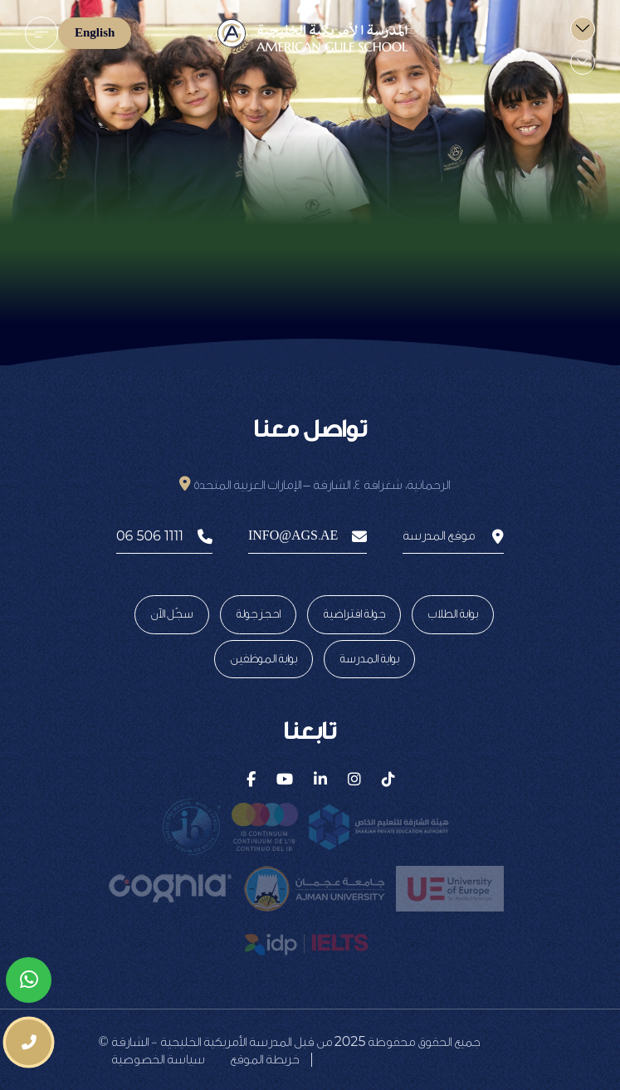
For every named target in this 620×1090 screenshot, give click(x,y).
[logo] (310, 36)
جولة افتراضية (354, 614)
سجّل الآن (171, 614)
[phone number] (28, 1042)
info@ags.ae (307, 537)
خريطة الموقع (264, 1060)
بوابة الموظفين (263, 659)
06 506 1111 (164, 536)
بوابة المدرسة (369, 659)
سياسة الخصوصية (158, 1060)
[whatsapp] (28, 980)
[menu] (41, 33)
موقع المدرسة (453, 537)
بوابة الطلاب (452, 614)
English (95, 33)
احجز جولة (258, 614)
